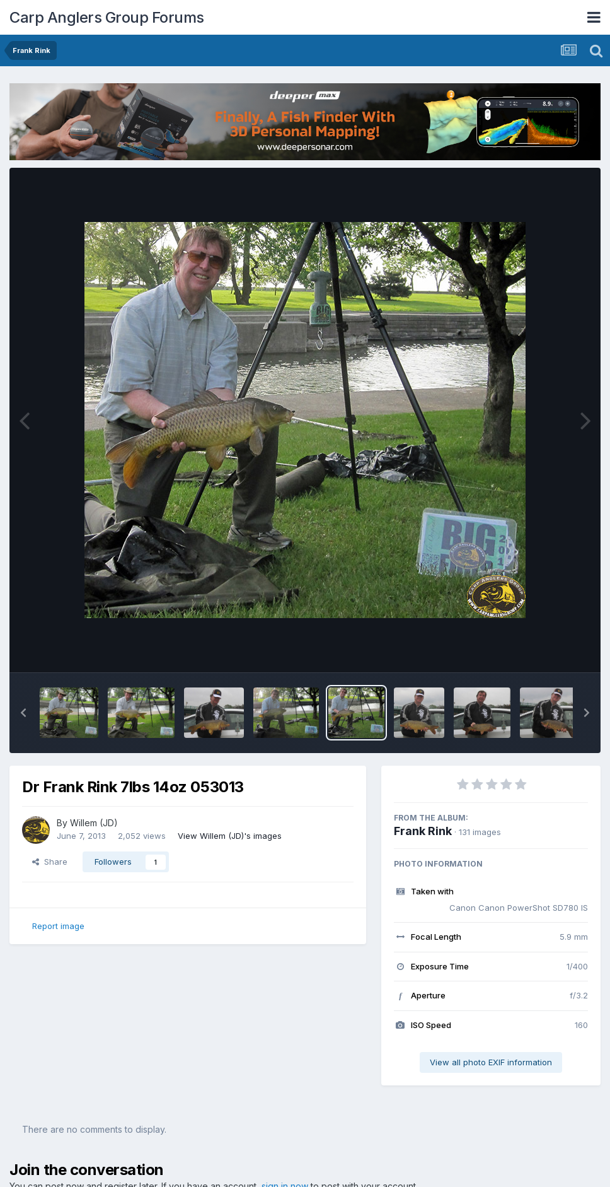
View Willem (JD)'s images (230, 836)
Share (49, 862)
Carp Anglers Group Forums (106, 17)
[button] (23, 713)
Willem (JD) (94, 822)
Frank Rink (423, 831)
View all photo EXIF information (491, 1062)
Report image (58, 926)
